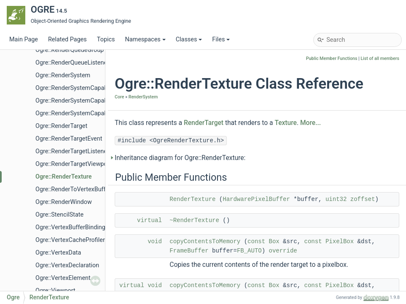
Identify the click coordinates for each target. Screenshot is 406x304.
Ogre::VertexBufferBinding (70, 227)
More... (310, 123)
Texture (285, 123)
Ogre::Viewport (55, 290)
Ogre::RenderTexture (63, 176)
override (283, 250)
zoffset (362, 199)
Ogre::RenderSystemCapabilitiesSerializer (91, 113)
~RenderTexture (194, 220)
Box (274, 241)
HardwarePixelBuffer (256, 199)
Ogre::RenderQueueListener (72, 62)
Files (221, 39)
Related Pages (67, 39)
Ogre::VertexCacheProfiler (70, 240)
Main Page (23, 39)
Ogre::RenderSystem (62, 75)
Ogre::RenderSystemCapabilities (78, 88)
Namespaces (145, 39)
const (256, 241)
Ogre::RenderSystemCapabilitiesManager (90, 100)
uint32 (336, 199)
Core (119, 97)
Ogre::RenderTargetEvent (68, 138)
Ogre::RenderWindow (63, 202)
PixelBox (339, 241)
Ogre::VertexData (58, 252)
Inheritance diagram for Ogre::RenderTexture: (180, 158)
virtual (149, 220)
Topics (106, 39)
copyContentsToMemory (204, 241)
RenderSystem (143, 97)
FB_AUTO (249, 250)
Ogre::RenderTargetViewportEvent (80, 164)
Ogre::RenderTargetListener (72, 151)
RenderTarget (203, 123)
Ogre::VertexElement (63, 278)
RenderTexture (192, 199)
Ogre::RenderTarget (61, 126)
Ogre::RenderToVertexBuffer (73, 189)
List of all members (379, 58)
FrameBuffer (188, 250)
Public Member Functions (332, 58)
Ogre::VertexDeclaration (67, 265)
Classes (189, 39)
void (155, 241)
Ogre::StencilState (59, 214)
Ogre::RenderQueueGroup (69, 50)
